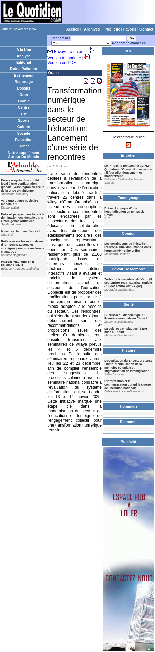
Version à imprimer (64, 58)
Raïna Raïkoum (23, 69)
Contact (146, 29)
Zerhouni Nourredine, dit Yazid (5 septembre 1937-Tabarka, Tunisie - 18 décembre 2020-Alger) (128, 283)
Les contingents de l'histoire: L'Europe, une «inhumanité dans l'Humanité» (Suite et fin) (127, 247)
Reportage (24, 82)
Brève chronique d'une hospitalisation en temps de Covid (124, 211)
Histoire (129, 350)
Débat (24, 146)
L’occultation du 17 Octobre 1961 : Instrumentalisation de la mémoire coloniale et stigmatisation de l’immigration (128, 366)
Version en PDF (61, 62)
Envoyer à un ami (69, 51)
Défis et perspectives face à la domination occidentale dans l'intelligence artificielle (22, 218)
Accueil (72, 29)
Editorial (23, 62)
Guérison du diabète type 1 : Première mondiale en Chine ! (125, 316)
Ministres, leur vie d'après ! (20, 231)
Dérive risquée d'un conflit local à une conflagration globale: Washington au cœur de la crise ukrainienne (22, 185)
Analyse (24, 56)
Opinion (129, 233)
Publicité (112, 29)
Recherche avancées (129, 43)
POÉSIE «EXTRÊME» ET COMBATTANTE (18, 263)
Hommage (128, 406)
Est (24, 114)
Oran (23, 95)
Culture (23, 127)
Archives (92, 29)
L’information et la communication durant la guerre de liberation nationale (127, 384)
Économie (129, 422)
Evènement (24, 75)
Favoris (129, 29)
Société (23, 133)
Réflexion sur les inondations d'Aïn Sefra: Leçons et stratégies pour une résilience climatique (22, 246)
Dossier (23, 88)
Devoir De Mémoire (129, 269)
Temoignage (128, 198)
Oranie (24, 101)
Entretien (129, 155)
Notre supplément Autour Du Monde (24, 155)
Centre (24, 107)
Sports (24, 120)
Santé (129, 304)
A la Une (23, 49)
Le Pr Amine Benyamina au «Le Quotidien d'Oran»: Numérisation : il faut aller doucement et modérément (128, 171)
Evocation (24, 140)
